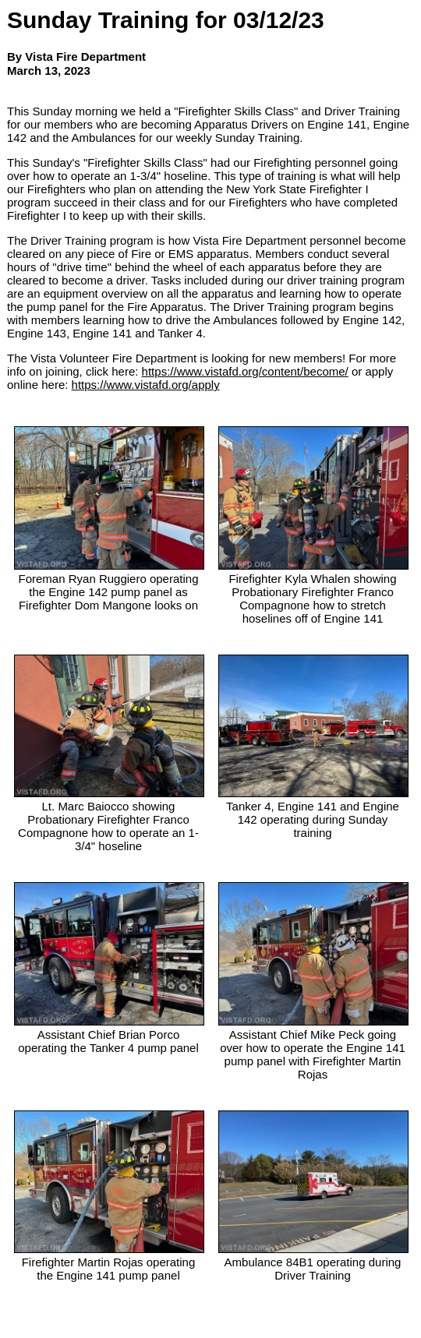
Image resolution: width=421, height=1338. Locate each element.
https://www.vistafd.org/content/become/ (245, 371)
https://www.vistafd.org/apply (146, 384)
